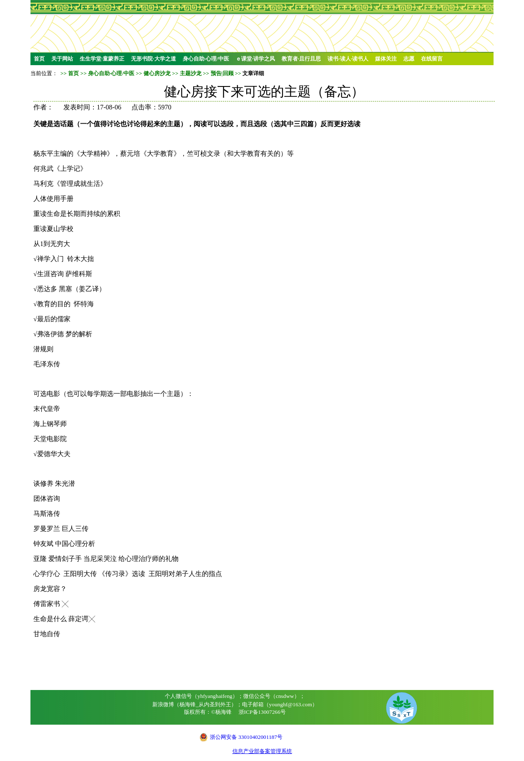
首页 (39, 59)
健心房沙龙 (157, 73)
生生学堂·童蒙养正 (102, 59)
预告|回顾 (222, 73)
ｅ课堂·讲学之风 (255, 59)
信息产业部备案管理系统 (262, 751)
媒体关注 (386, 59)
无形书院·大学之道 (153, 59)
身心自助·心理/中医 (206, 59)
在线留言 (432, 59)
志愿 (408, 59)
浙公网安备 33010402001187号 (246, 737)
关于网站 (62, 59)
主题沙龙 (191, 73)
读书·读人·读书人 (348, 59)
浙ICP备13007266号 (262, 712)
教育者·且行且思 (301, 59)
